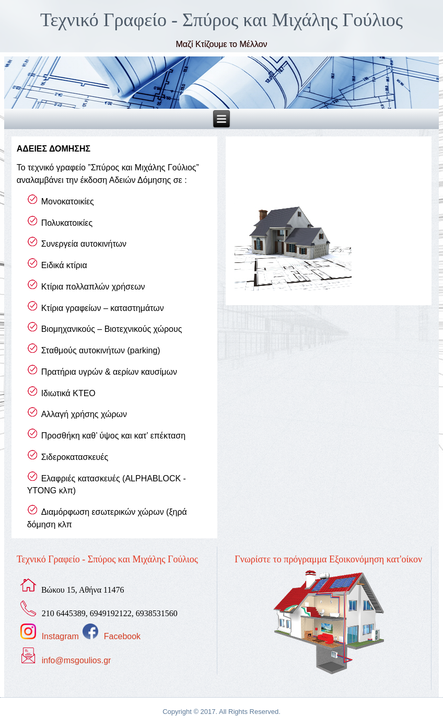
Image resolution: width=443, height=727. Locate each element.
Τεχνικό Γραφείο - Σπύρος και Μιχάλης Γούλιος (221, 19)
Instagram (60, 636)
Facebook (122, 636)
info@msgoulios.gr (76, 660)
